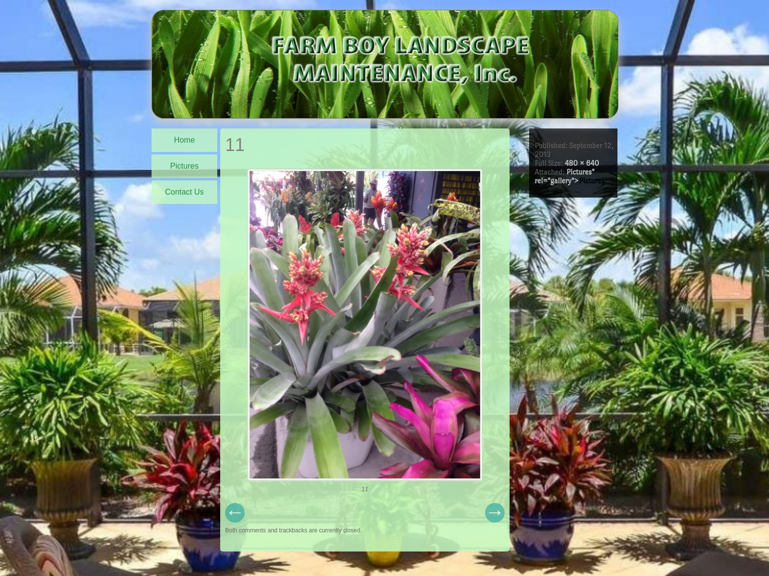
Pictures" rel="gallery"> (569, 176)
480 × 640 (581, 163)
